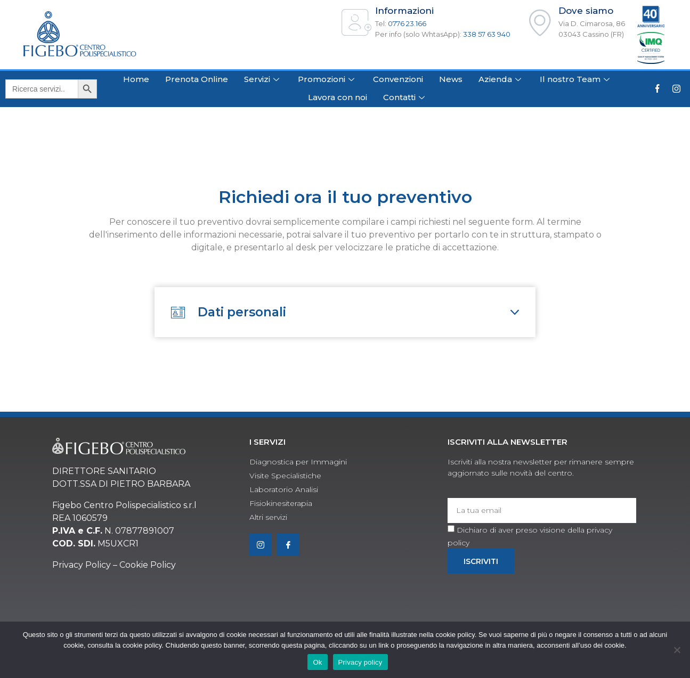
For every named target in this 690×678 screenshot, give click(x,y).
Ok (317, 662)
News (450, 79)
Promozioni (327, 79)
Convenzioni (398, 79)
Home (136, 79)
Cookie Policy (147, 568)
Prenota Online (196, 79)
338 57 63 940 (486, 34)
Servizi (263, 79)
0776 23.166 (407, 23)
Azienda (501, 79)
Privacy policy (360, 662)
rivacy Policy (85, 568)
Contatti (405, 97)
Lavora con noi (337, 97)
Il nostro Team (576, 79)
